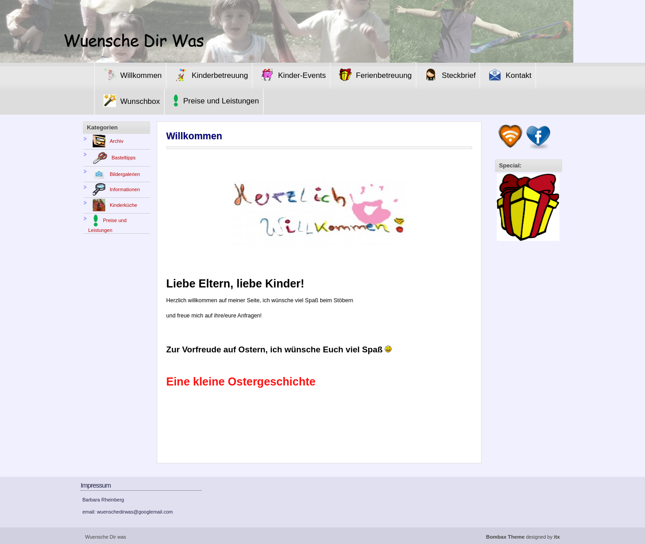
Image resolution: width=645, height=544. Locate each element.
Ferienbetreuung (373, 75)
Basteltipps (112, 157)
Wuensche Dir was (105, 537)
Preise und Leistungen (213, 100)
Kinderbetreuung (209, 75)
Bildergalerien (114, 174)
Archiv (106, 141)
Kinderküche (112, 205)
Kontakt (508, 75)
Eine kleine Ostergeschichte (240, 381)
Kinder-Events (291, 75)
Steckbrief (448, 75)
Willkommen (130, 75)
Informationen (114, 189)
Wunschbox (129, 100)
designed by (523, 537)
